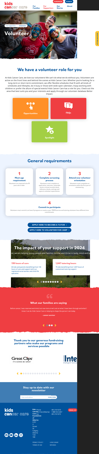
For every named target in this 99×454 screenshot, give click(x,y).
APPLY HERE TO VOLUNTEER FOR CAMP (48, 239)
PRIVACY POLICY (38, 436)
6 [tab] (53, 295)
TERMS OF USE (38, 438)
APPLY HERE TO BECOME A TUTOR (48, 234)
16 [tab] (67, 385)
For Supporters (11, 26)
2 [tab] (44, 295)
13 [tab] (60, 385)
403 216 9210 (72, 420)
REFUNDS (54, 438)
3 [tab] (46, 295)
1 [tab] (41, 295)
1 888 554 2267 (73, 422)
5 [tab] (51, 295)
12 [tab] (57, 385)
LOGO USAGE (55, 436)
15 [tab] (64, 385)
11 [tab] (55, 385)
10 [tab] (53, 385)
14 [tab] (62, 385)
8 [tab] (57, 295)
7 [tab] (55, 295)
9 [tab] (51, 385)
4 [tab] (48, 295)
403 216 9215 (72, 424)
